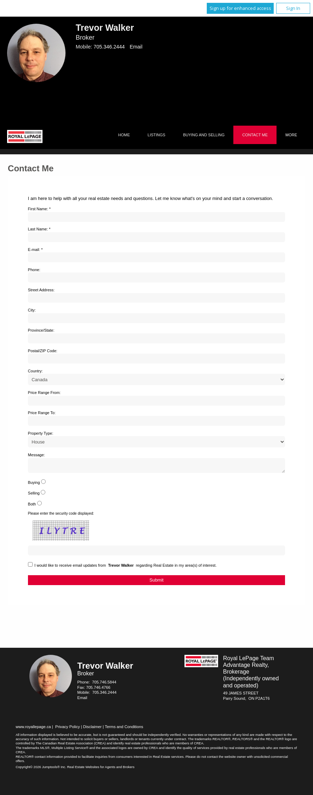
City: (32, 310)
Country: (35, 371)
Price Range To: (42, 413)
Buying (34, 484)
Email (136, 47)
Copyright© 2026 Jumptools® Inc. (41, 769)
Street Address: (41, 290)
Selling (34, 495)
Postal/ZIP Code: (42, 351)
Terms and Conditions (124, 729)
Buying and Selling (203, 135)
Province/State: (41, 330)
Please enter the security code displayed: (61, 515)
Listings (156, 135)
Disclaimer (92, 729)
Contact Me (255, 135)
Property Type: (40, 433)
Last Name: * (39, 229)
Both (32, 506)
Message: (36, 455)
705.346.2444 (109, 47)
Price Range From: (44, 392)
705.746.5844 (104, 684)
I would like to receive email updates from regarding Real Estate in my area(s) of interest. (125, 567)
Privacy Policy (67, 729)
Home (124, 135)
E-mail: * (35, 249)
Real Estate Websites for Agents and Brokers (100, 769)
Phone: (34, 270)
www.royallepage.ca (33, 729)
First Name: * (39, 209)
